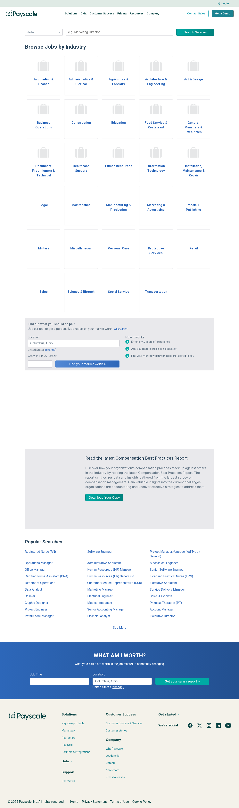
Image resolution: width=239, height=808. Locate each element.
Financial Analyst (98, 616)
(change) (50, 349)
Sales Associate (161, 596)
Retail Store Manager (39, 616)
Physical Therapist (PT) (166, 603)
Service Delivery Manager (167, 589)
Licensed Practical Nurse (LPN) (171, 576)
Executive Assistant (163, 583)
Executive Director (162, 616)
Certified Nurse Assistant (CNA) (46, 576)
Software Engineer (99, 551)
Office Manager (35, 569)
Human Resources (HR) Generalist (110, 576)
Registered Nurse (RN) (40, 551)
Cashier (30, 596)
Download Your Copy (104, 497)
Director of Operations (40, 583)
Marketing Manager (100, 589)
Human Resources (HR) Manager (109, 569)
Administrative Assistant (104, 563)
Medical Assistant (99, 603)
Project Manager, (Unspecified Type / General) (175, 554)
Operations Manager (39, 563)
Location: (34, 337)
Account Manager (161, 609)
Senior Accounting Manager (106, 609)
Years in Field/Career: (42, 356)
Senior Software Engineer (167, 569)
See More (119, 627)
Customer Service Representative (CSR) (114, 583)
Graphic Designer (36, 603)
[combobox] (119, 32)
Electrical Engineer (99, 596)
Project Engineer (36, 609)
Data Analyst (33, 589)
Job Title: (36, 674)
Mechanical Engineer (164, 563)
